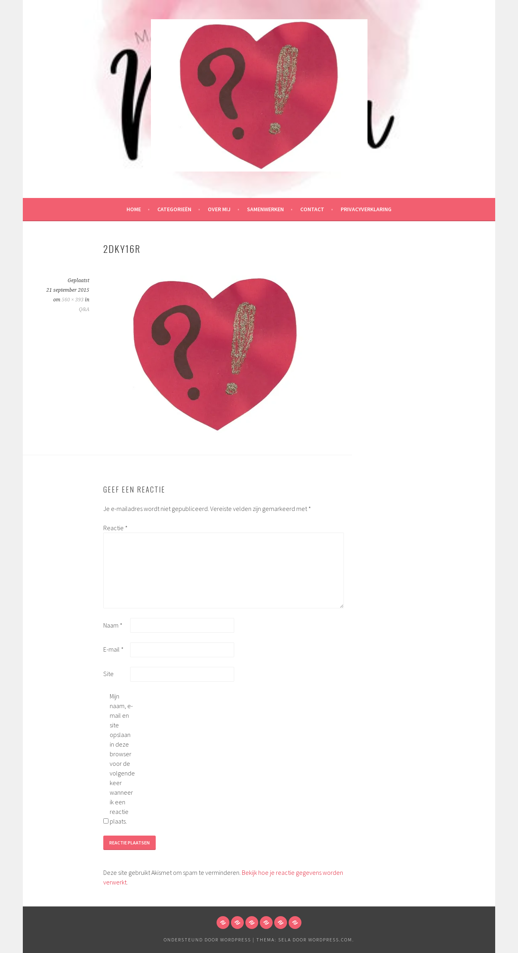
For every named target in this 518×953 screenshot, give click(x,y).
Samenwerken (265, 209)
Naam (112, 625)
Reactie (115, 528)
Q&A (84, 309)
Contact (312, 209)
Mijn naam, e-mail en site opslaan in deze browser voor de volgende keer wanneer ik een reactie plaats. (122, 758)
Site (108, 674)
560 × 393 (73, 300)
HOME (133, 209)
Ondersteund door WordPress (207, 940)
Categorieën (174, 209)
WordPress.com (330, 940)
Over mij (219, 209)
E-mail (113, 649)
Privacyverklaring (366, 209)
